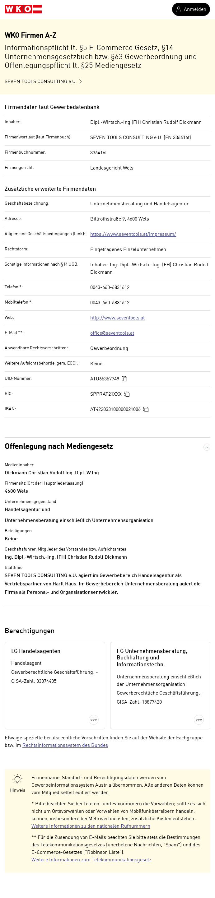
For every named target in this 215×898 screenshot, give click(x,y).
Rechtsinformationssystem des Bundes (65, 745)
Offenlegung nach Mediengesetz (59, 447)
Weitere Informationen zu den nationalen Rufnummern (90, 826)
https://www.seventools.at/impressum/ (133, 234)
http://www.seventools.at (117, 318)
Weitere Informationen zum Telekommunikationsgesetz (91, 860)
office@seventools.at (112, 333)
